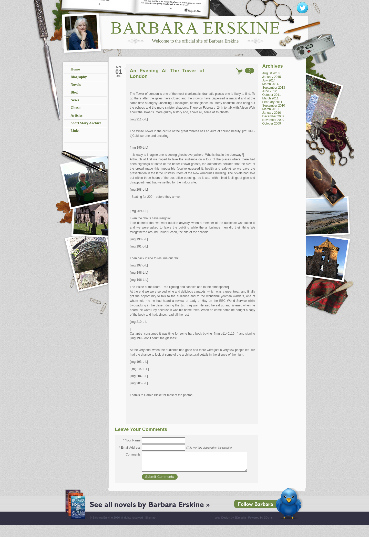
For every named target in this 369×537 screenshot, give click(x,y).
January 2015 (271, 77)
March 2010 (270, 109)
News (75, 100)
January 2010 (271, 113)
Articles (77, 115)
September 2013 (273, 87)
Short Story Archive (86, 123)
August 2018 (271, 73)
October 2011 (271, 95)
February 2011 (272, 102)
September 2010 (273, 105)
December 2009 (273, 116)
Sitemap (150, 517)
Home (75, 69)
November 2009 (273, 120)
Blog (74, 92)
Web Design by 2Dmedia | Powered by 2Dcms (244, 517)
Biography (79, 77)
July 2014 (268, 80)
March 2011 (270, 98)
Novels (76, 85)
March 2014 (270, 84)
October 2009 (271, 123)
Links (75, 131)
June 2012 (269, 91)
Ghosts (76, 108)
